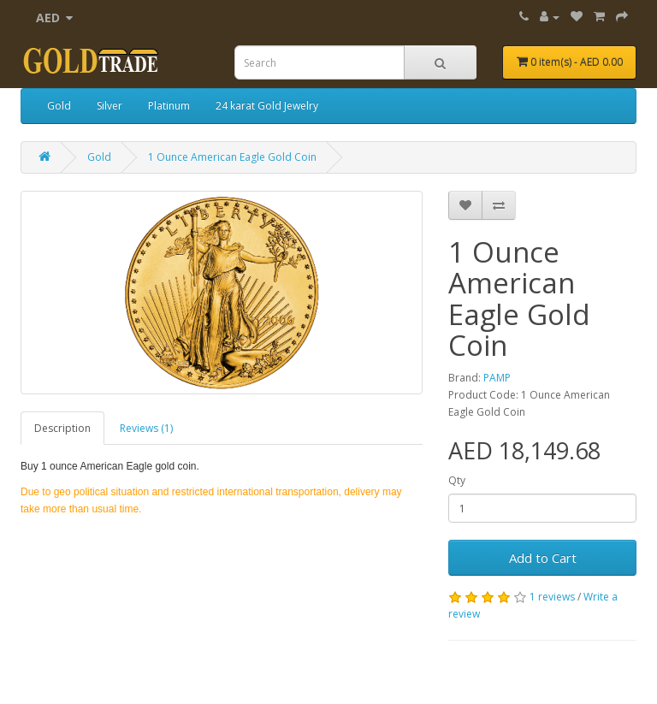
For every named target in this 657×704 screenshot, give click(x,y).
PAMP (497, 377)
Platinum (169, 105)
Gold (59, 105)
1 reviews (552, 596)
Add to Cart (543, 557)
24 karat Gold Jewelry (267, 105)
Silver (109, 105)
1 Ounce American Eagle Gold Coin (232, 157)
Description (62, 428)
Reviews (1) (146, 428)
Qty (456, 480)
